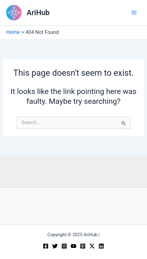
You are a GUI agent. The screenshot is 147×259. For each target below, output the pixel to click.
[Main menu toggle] (134, 13)
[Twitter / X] (92, 246)
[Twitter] (55, 246)
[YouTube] (73, 246)
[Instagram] (64, 246)
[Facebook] (45, 246)
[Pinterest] (83, 246)
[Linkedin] (101, 246)
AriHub (38, 12)
